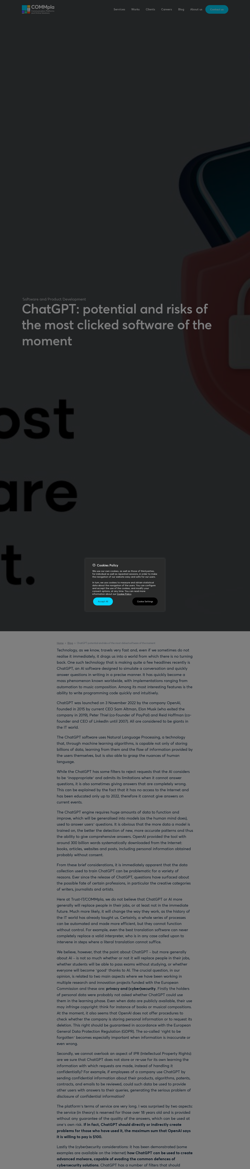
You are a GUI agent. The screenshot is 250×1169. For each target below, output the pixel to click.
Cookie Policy (124, 594)
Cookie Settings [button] (145, 601)
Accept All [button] (103, 601)
